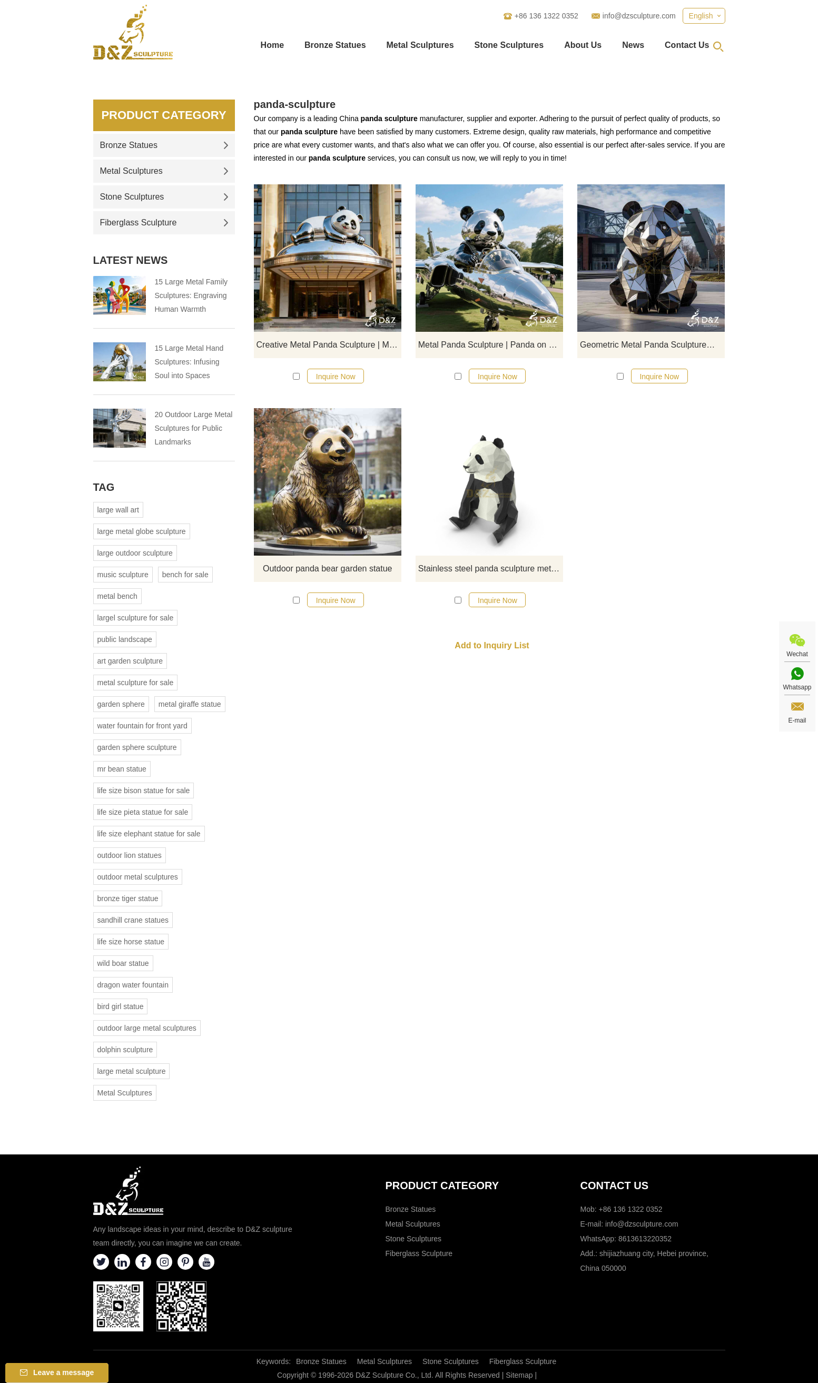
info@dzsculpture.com (639, 16)
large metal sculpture (131, 1071)
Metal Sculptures (420, 45)
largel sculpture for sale (135, 618)
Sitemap (519, 1375)
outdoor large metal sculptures (146, 1028)
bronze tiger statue (128, 898)
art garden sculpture (130, 661)
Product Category (163, 115)
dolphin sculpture (125, 1049)
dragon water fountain (133, 985)
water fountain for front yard (142, 726)
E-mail (797, 720)
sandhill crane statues (133, 920)
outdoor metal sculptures (137, 877)
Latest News (130, 260)
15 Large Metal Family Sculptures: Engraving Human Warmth (191, 295)
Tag (104, 487)
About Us (583, 45)
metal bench (117, 596)
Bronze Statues (335, 45)
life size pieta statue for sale (143, 812)
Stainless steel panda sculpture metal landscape (490, 568)
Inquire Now (336, 376)
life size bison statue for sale (143, 790)
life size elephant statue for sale (149, 833)
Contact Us (687, 45)
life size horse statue (131, 941)
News (633, 45)
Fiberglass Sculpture (164, 222)
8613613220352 (645, 1238)
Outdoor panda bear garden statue (327, 568)
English (701, 16)
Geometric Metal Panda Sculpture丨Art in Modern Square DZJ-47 (652, 344)
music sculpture (123, 574)
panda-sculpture (295, 104)
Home (272, 45)
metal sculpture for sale (135, 682)
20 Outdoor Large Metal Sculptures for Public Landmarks (194, 428)
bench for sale (185, 574)
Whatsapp (797, 687)
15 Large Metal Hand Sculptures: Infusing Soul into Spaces (189, 362)
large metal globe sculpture (141, 531)
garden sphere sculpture (137, 747)
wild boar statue (123, 963)
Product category (442, 1185)
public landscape (124, 639)
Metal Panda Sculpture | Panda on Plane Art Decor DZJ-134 (490, 344)
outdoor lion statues (129, 855)
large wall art (118, 510)
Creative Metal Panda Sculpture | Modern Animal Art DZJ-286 (329, 344)
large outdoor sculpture (135, 553)
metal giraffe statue (190, 704)
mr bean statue (121, 769)
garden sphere (121, 704)
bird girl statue (120, 1006)
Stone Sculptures (509, 45)
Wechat (796, 654)
